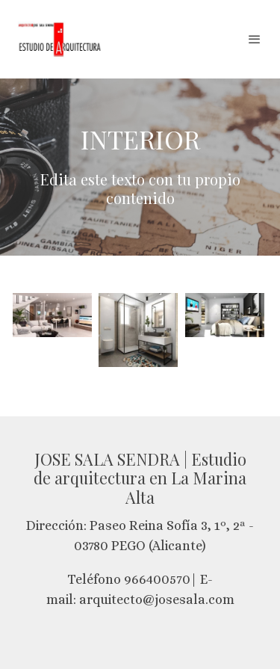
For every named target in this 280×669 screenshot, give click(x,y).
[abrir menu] (254, 39)
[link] (60, 39)
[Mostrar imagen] (52, 314)
